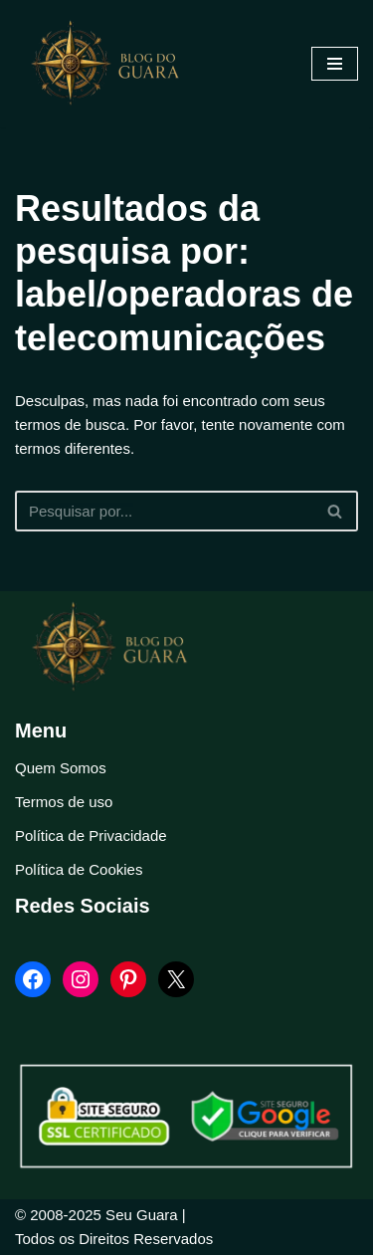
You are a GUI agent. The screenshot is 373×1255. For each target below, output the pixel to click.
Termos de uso (63, 801)
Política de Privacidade (91, 835)
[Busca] (164, 511)
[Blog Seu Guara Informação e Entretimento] (114, 63)
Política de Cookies (78, 869)
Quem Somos (60, 767)
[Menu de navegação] (334, 64)
